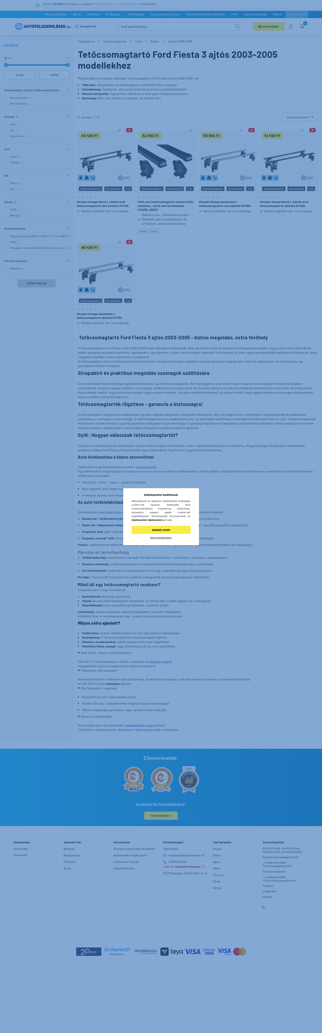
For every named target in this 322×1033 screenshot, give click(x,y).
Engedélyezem (161, 529)
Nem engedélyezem (161, 537)
